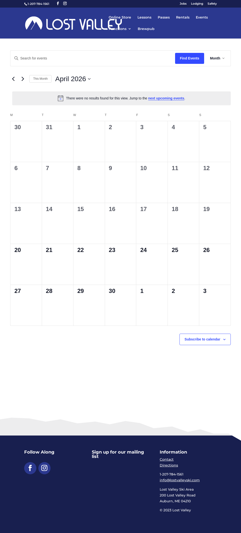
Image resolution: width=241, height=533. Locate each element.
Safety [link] (212, 3)
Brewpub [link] (146, 29)
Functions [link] (117, 29)
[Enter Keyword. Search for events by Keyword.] (92, 58)
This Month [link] (40, 78)
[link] (86, 22)
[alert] (121, 98)
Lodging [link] (197, 3)
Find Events (189, 58)
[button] (58, 3)
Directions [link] (169, 465)
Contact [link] (167, 459)
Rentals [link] (182, 17)
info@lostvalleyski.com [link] (180, 480)
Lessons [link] (144, 17)
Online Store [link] (120, 17)
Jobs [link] (183, 3)
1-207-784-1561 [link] (38, 4)
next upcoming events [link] (166, 98)
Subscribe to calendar (202, 339)
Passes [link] (164, 17)
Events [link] (202, 17)
